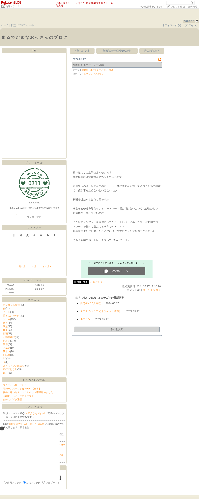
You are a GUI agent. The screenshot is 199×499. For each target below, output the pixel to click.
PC (4, 358)
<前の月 (21, 266)
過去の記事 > (151, 50)
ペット (6, 312)
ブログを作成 (178, 6)
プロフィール (26, 25)
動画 (5, 333)
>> (151, 6)
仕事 (5, 330)
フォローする (34, 217)
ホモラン (85, 319)
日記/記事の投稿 (34, 380)
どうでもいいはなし (13, 365)
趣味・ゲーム (13, 6)
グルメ (6, 340)
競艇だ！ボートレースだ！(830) (97, 70)
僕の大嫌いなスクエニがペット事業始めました (28, 392)
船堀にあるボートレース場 (88, 64)
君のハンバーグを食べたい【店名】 (22, 388)
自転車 (6, 355)
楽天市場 (192, 6)
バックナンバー (34, 280)
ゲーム (6, 319)
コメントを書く (152, 289)
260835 (189, 21)
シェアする (96, 281)
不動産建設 (9, 337)
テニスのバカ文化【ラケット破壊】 (101, 311)
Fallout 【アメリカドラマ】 (18, 396)
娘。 (5, 372)
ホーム (5, 25)
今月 (34, 266)
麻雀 (5, 322)
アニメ (6, 347)
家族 (5, 326)
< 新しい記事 (82, 50)
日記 (13, 25)
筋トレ (6, 351)
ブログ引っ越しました (15, 385)
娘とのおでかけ (11, 315)
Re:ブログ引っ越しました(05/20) (27, 424)
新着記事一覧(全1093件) (117, 50)
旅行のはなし (10, 369)
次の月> (47, 266)
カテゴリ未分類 (11, 305)
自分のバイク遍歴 (12, 399)
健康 (5, 344)
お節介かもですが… (36, 413)
